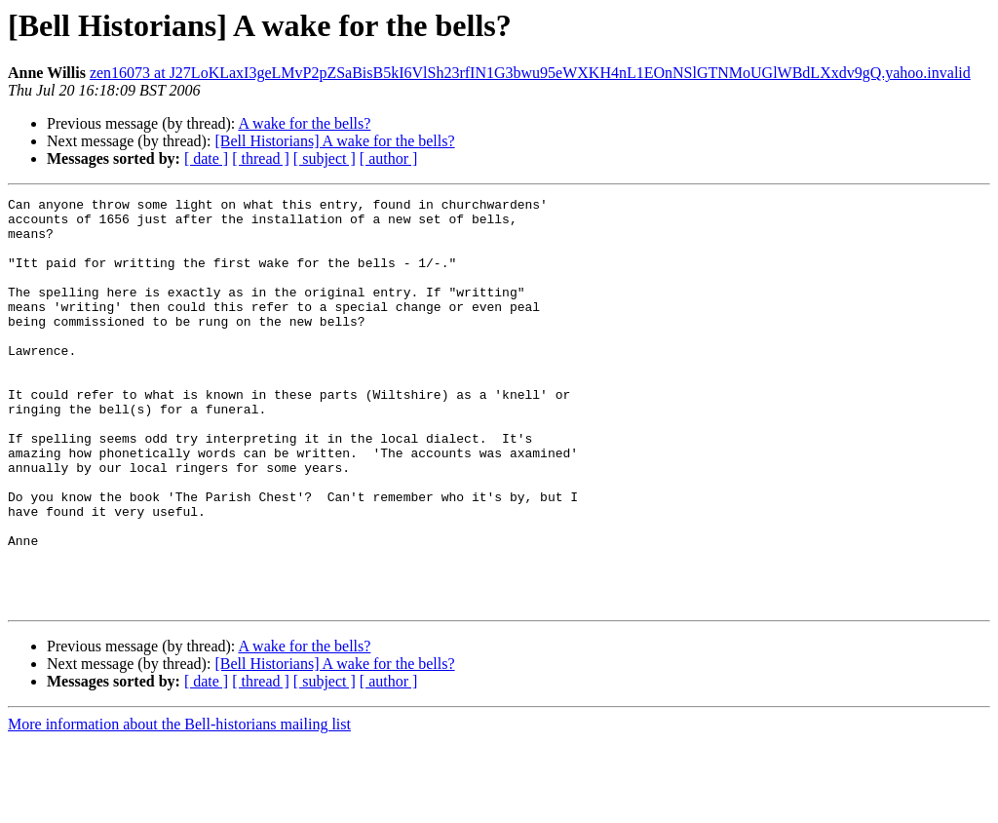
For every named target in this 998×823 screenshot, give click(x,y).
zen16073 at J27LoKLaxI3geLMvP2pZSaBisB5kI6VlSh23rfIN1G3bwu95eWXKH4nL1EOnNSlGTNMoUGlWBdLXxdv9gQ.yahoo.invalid (530, 72)
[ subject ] (324, 158)
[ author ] (389, 158)
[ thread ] (260, 158)
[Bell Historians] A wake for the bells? (334, 141)
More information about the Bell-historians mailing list (179, 806)
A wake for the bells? (304, 123)
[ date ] (206, 158)
